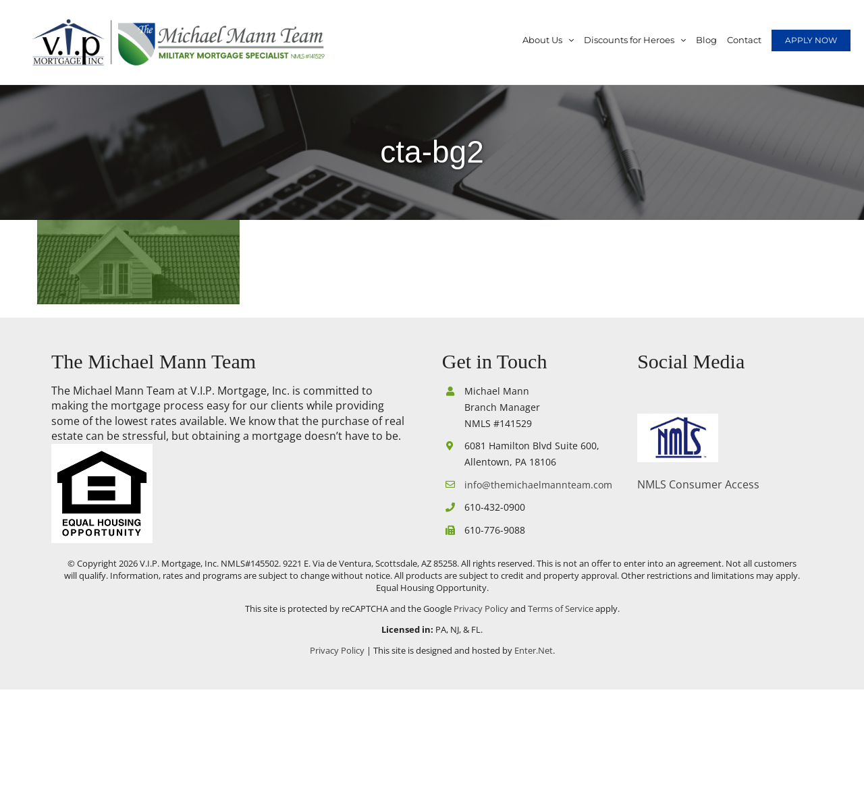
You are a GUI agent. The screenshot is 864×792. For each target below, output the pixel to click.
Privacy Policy (481, 608)
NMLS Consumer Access (698, 484)
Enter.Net (533, 650)
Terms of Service (560, 608)
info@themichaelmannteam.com (535, 484)
